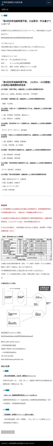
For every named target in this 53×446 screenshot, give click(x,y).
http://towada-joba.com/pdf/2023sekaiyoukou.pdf (17, 37)
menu (48, 2)
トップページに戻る (8, 432)
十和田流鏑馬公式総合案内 (12, 3)
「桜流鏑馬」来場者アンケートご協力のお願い (18, 414)
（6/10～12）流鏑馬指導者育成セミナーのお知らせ (20, 395)
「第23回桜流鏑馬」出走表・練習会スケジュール (19, 376)
